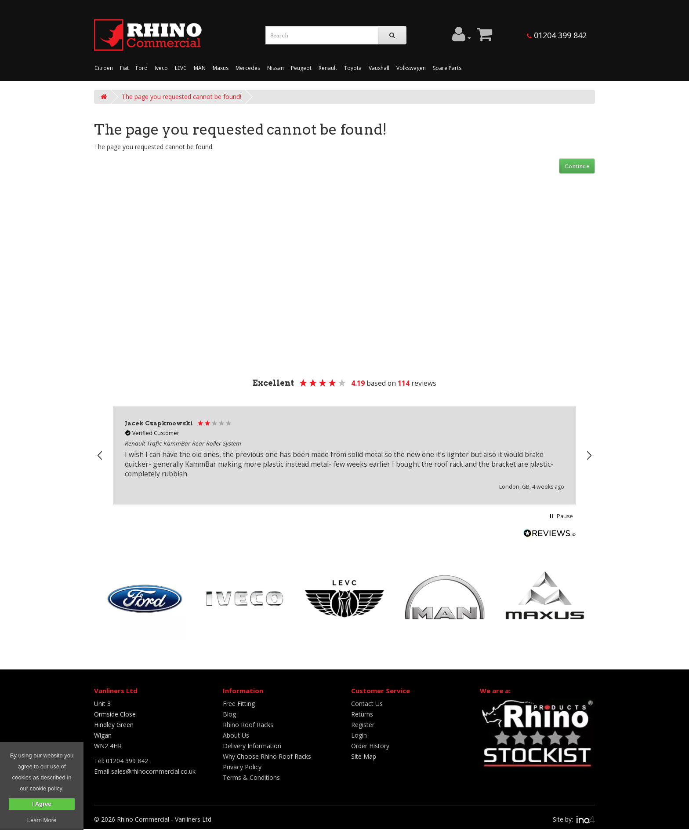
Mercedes (248, 68)
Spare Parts (447, 68)
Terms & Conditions (251, 777)
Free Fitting (239, 703)
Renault (328, 68)
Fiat (124, 68)
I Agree (41, 804)
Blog (229, 714)
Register (362, 724)
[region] (344, 455)
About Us (236, 735)
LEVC (181, 68)
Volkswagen (411, 68)
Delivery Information (252, 746)
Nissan (275, 68)
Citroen (103, 68)
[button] (100, 455)
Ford (142, 68)
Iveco (161, 68)
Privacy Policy (242, 767)
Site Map (363, 756)
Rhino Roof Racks (248, 724)
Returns (362, 714)
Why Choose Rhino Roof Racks (267, 756)
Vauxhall (379, 68)
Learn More (41, 820)
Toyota (353, 68)
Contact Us (367, 703)
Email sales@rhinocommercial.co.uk (145, 771)
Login (359, 735)
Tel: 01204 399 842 (121, 761)
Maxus (220, 68)
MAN (200, 68)
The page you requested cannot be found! (181, 96)
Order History (370, 746)
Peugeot (301, 68)
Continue (577, 166)
